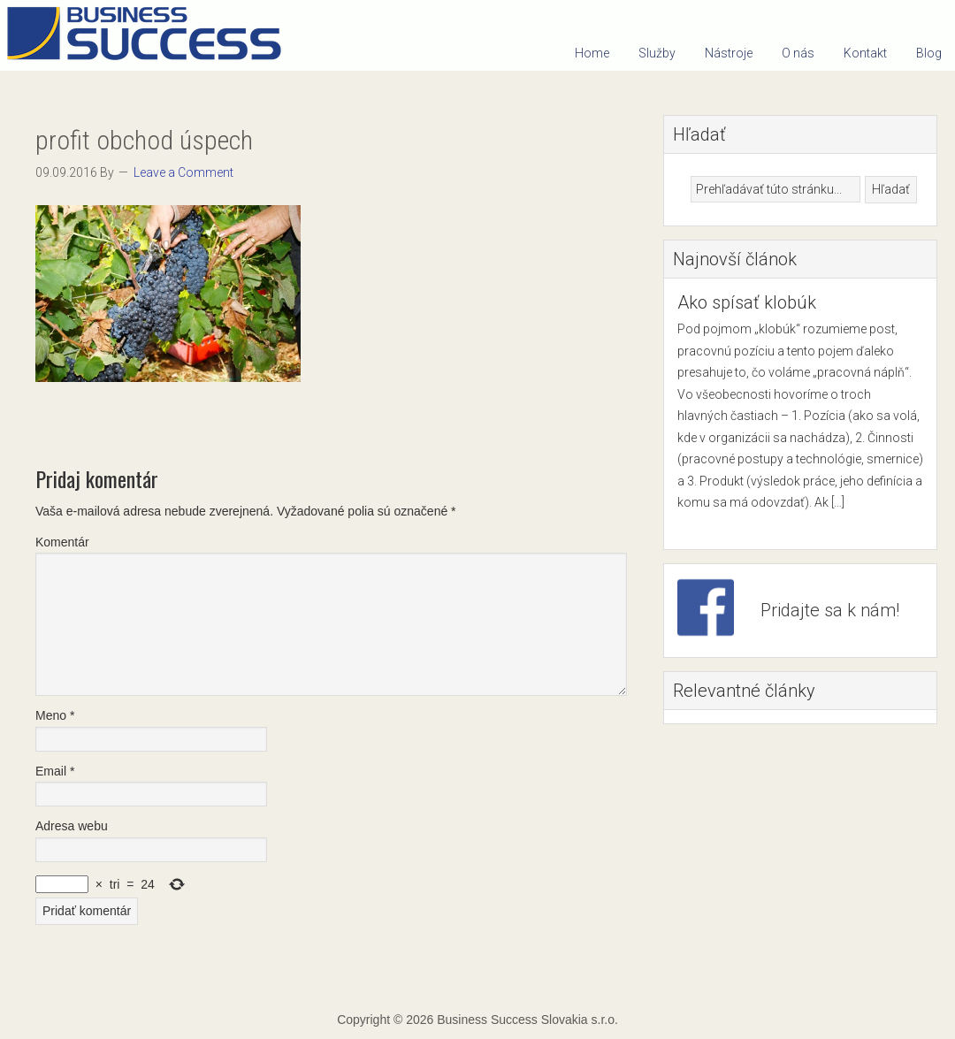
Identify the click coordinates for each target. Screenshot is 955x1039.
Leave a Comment (183, 172)
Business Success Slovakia (150, 35)
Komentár (62, 542)
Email (54, 771)
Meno (54, 715)
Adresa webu (71, 826)
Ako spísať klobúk (746, 302)
